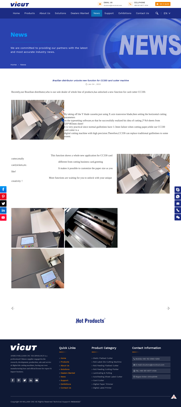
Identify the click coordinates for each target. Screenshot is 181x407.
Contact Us (142, 13)
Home (16, 13)
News (97, 13)
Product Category (104, 349)
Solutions (60, 13)
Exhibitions (124, 13)
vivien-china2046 (149, 377)
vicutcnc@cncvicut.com (113, 5)
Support (109, 13)
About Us (44, 13)
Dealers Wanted (80, 13)
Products (29, 13)
